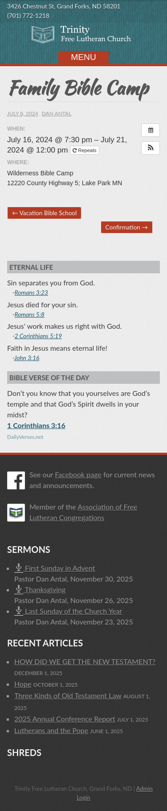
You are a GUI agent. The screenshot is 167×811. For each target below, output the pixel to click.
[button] (150, 148)
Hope (22, 683)
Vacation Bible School (44, 213)
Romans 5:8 (30, 314)
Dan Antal (57, 113)
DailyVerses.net (25, 436)
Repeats (85, 150)
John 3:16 (26, 357)
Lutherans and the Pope (51, 730)
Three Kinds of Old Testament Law (68, 695)
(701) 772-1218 (28, 15)
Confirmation (127, 227)
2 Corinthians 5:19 (38, 336)
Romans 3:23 (31, 292)
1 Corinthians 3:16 (36, 425)
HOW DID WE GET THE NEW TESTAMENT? (84, 661)
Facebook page (78, 474)
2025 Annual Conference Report (64, 718)
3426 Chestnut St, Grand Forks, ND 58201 (63, 6)
